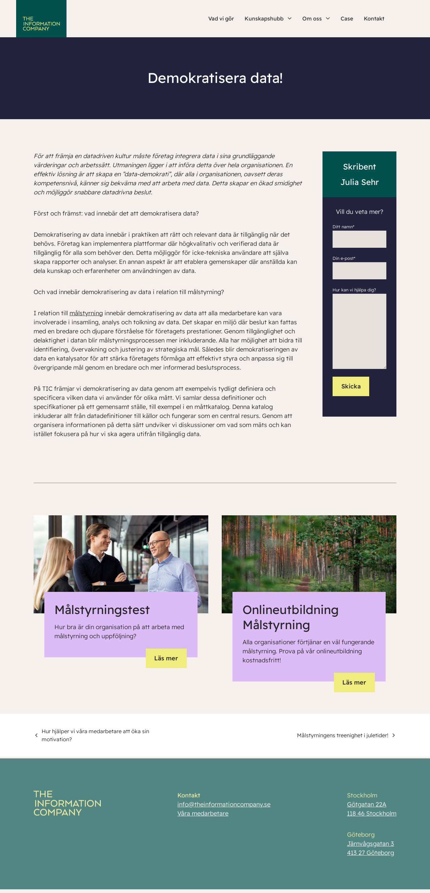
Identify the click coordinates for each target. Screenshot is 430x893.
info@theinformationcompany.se (223, 807)
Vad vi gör (221, 18)
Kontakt (374, 18)
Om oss (316, 18)
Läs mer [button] (166, 658)
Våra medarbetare (202, 816)
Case (347, 18)
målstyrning (86, 313)
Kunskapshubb (268, 18)
